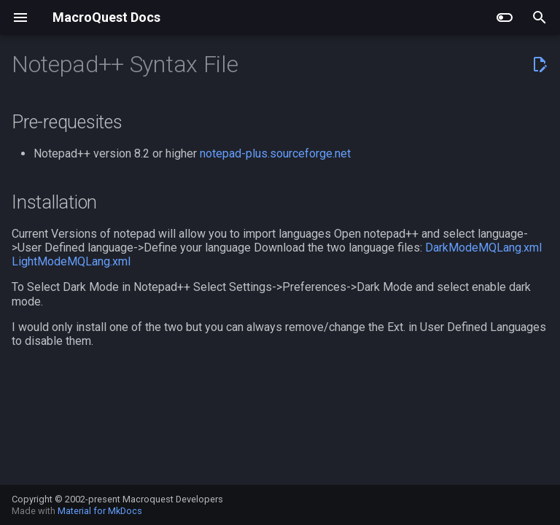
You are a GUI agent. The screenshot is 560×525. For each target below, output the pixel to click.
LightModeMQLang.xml (71, 261)
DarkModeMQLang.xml (483, 247)
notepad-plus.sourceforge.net (275, 153)
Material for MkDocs (100, 510)
